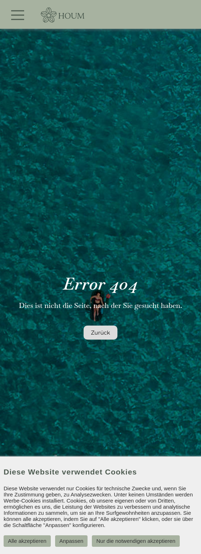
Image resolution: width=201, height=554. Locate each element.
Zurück (100, 332)
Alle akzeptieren (27, 541)
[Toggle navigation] (17, 15)
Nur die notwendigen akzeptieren (135, 541)
